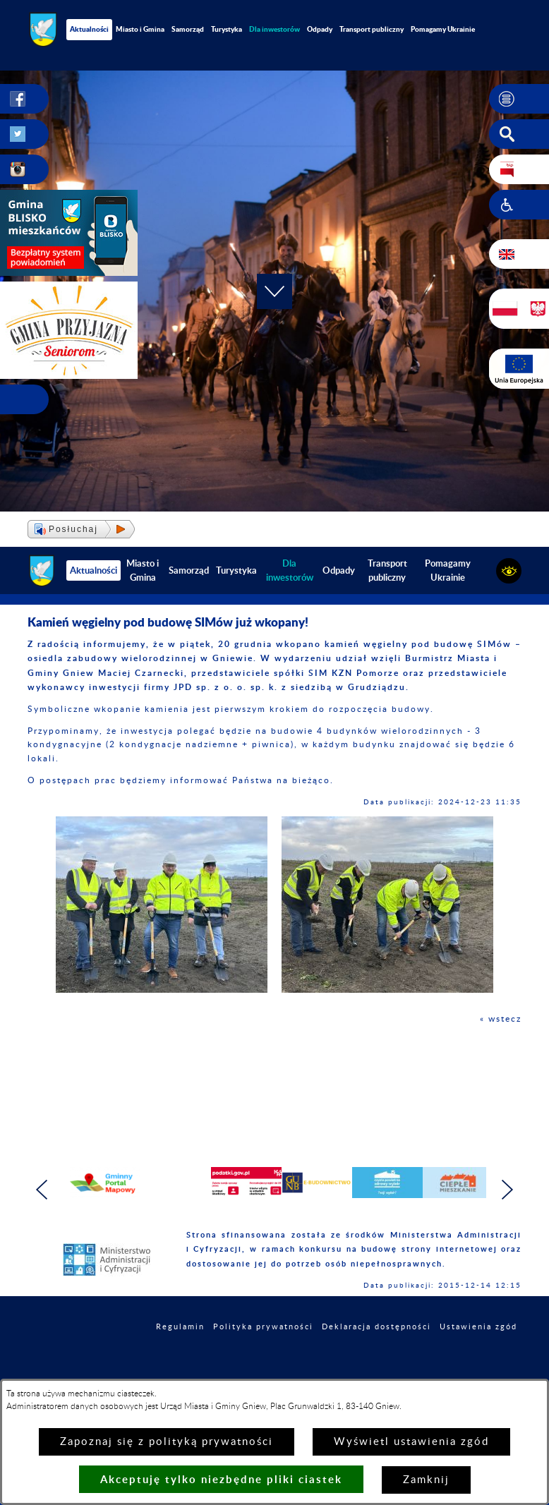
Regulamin (180, 1327)
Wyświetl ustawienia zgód (411, 1442)
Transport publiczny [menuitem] (371, 29)
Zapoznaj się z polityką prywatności (166, 1442)
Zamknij (426, 1480)
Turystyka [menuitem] (226, 29)
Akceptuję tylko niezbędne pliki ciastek (221, 1479)
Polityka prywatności (263, 1327)
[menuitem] (274, 29)
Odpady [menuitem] (319, 29)
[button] (519, 98)
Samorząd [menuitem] (187, 29)
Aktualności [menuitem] (89, 29)
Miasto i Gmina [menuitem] (140, 29)
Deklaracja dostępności (376, 1327)
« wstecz (500, 1019)
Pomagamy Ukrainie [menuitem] (443, 29)
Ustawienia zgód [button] (478, 1327)
